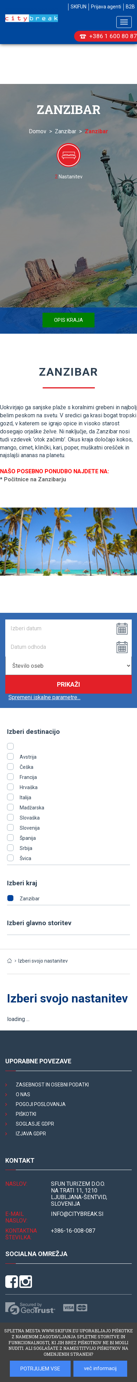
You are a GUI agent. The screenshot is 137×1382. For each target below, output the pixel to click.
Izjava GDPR (31, 1133)
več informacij (100, 1368)
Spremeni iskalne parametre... (44, 697)
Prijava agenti (106, 6)
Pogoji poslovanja (41, 1104)
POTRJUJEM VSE (40, 1369)
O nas (23, 1094)
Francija (28, 777)
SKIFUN (78, 6)
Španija (28, 838)
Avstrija (28, 757)
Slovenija (30, 828)
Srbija (26, 848)
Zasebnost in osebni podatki (52, 1084)
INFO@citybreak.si (77, 1214)
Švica (25, 858)
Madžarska (32, 807)
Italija (25, 797)
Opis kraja (68, 320)
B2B (130, 6)
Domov (37, 131)
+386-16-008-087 (73, 1230)
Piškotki (26, 1114)
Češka (26, 767)
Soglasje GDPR (35, 1124)
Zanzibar (65, 131)
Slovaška (30, 818)
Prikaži (68, 684)
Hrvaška (29, 787)
